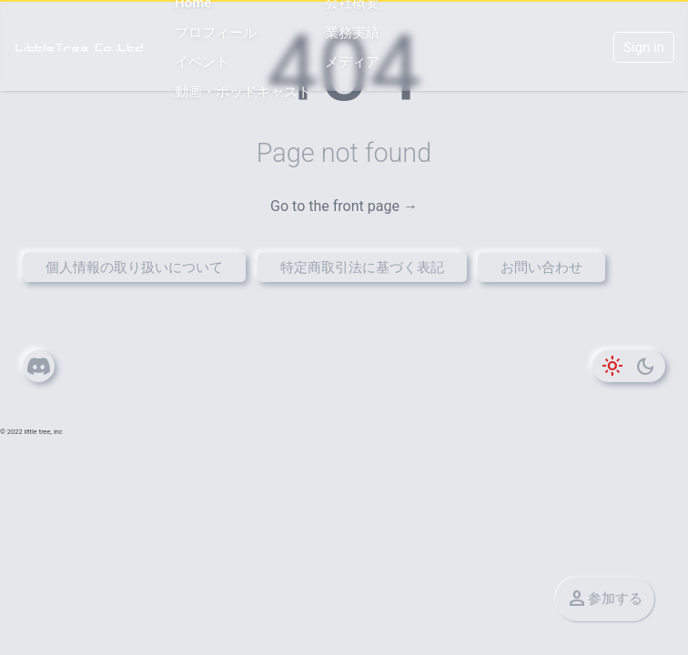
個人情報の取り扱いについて (134, 267)
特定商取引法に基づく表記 (362, 267)
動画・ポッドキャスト (243, 92)
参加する (604, 591)
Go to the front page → (344, 206)
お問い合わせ (541, 267)
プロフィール (216, 33)
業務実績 (352, 33)
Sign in (643, 47)
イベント (202, 62)
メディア (352, 62)
